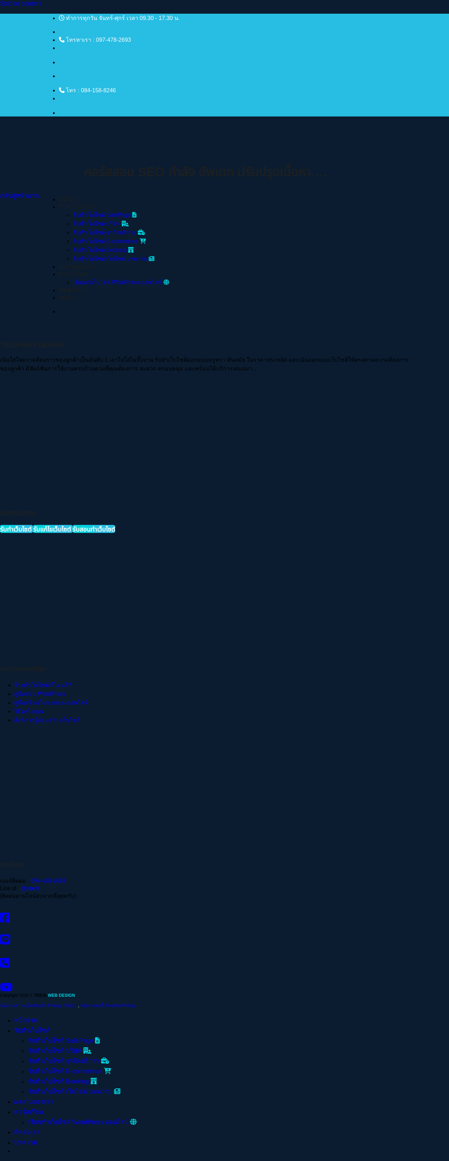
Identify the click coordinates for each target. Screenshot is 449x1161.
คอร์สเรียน (73, 274)
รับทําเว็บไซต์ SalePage (104, 215)
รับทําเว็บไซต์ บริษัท (101, 224)
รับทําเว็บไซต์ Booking (103, 250)
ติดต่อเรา (72, 290)
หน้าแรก (70, 199)
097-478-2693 (48, 881)
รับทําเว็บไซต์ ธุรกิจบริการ (109, 232)
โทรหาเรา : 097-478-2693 (95, 40)
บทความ (70, 297)
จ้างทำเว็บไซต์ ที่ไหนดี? (42, 685)
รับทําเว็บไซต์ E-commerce (109, 241)
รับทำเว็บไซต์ (77, 206)
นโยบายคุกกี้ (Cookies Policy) (107, 1005)
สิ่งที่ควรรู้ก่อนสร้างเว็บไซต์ (47, 720)
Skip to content (21, 3)
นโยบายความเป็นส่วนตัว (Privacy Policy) (38, 1005)
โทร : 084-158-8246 (87, 90)
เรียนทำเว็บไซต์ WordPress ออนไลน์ (121, 282)
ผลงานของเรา (78, 266)
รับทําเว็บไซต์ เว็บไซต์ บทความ (113, 259)
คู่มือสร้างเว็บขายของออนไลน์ (51, 703)
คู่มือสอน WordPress (39, 694)
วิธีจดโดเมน (28, 711)
